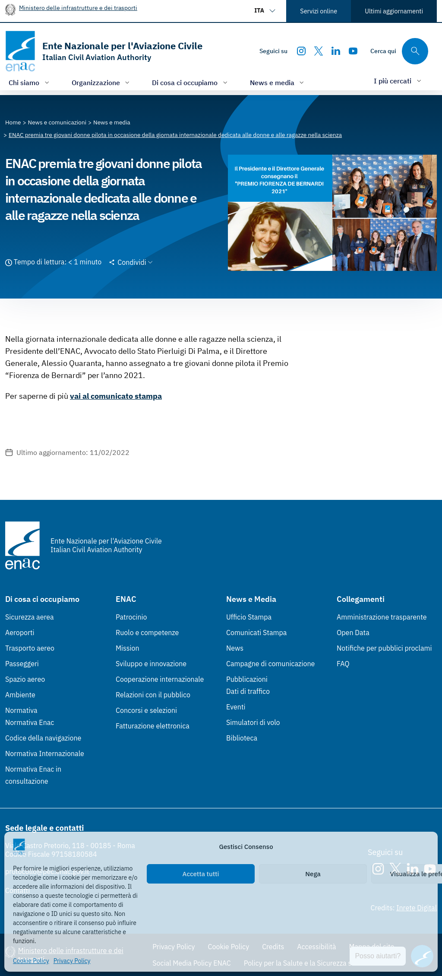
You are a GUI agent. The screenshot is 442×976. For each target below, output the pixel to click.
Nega (312, 874)
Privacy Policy (72, 961)
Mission (127, 648)
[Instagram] (301, 51)
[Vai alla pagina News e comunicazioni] (57, 122)
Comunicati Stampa (256, 632)
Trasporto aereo (29, 648)
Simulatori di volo (253, 722)
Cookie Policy (31, 961)
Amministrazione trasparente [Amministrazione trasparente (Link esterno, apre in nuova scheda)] (382, 617)
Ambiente (20, 694)
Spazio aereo (25, 679)
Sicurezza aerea (29, 617)
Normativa (21, 710)
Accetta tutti (201, 874)
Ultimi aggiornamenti (394, 11)
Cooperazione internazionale (160, 679)
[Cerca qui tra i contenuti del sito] (399, 51)
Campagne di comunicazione (270, 663)
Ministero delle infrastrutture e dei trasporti (78, 7)
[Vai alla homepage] (103, 51)
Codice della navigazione (43, 738)
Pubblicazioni (247, 679)
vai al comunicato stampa (116, 396)
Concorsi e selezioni (146, 710)
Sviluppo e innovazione (151, 663)
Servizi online (318, 11)
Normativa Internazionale (44, 753)
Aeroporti (20, 632)
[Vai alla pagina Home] (13, 122)
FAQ (343, 663)
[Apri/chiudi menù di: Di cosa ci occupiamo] (190, 82)
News (234, 648)
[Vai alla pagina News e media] (111, 122)
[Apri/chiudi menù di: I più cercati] (398, 80)
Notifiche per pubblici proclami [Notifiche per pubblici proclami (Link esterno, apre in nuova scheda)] (384, 648)
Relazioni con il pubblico (153, 694)
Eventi (236, 707)
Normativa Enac (29, 722)
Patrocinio (131, 617)
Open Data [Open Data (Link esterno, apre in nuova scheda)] (353, 632)
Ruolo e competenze (147, 632)
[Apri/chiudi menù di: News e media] (277, 82)
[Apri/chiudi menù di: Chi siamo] (29, 82)
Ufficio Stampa (249, 617)
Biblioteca (241, 738)
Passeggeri (22, 663)
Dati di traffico (248, 691)
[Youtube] (353, 51)
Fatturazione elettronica (152, 726)
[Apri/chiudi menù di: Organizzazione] (101, 82)
